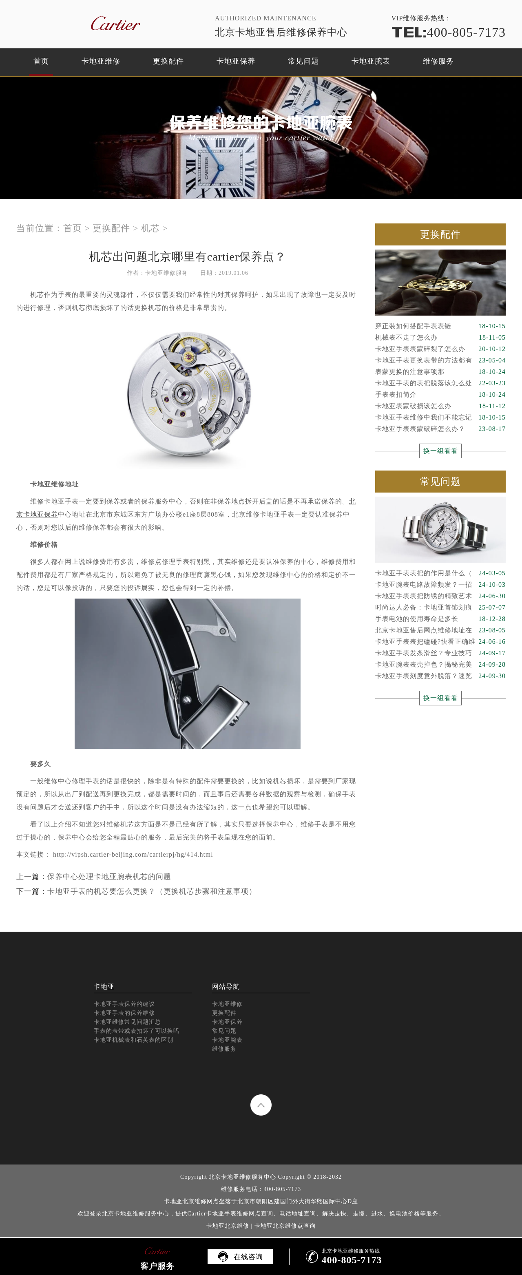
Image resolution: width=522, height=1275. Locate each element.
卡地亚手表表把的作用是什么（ (440, 573)
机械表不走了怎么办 (440, 337)
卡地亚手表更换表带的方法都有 (440, 360)
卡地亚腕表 (371, 61)
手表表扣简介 (440, 394)
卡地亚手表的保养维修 (124, 1013)
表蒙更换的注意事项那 (440, 372)
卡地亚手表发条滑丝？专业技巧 (440, 653)
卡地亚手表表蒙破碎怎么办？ (440, 429)
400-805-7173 (449, 32)
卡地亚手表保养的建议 (124, 1004)
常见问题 (303, 61)
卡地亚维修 (101, 61)
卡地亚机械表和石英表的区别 (133, 1040)
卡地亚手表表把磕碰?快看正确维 (440, 641)
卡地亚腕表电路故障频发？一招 (440, 584)
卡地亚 (104, 986)
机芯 (150, 228)
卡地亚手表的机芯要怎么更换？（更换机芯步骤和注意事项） (152, 891)
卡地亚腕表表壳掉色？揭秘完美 (440, 664)
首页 (41, 61)
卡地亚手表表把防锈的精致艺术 (440, 596)
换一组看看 (440, 450)
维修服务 (438, 61)
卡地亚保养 (236, 61)
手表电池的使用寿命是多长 (440, 619)
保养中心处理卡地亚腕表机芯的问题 (109, 877)
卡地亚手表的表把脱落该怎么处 (440, 383)
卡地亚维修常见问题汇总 (127, 1022)
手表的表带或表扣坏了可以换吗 (136, 1031)
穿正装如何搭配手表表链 (440, 326)
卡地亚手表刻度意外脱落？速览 (440, 676)
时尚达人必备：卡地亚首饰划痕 (440, 607)
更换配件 (168, 61)
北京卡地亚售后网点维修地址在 (440, 630)
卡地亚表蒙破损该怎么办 (440, 406)
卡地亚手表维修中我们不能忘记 (440, 417)
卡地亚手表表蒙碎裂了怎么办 (440, 349)
